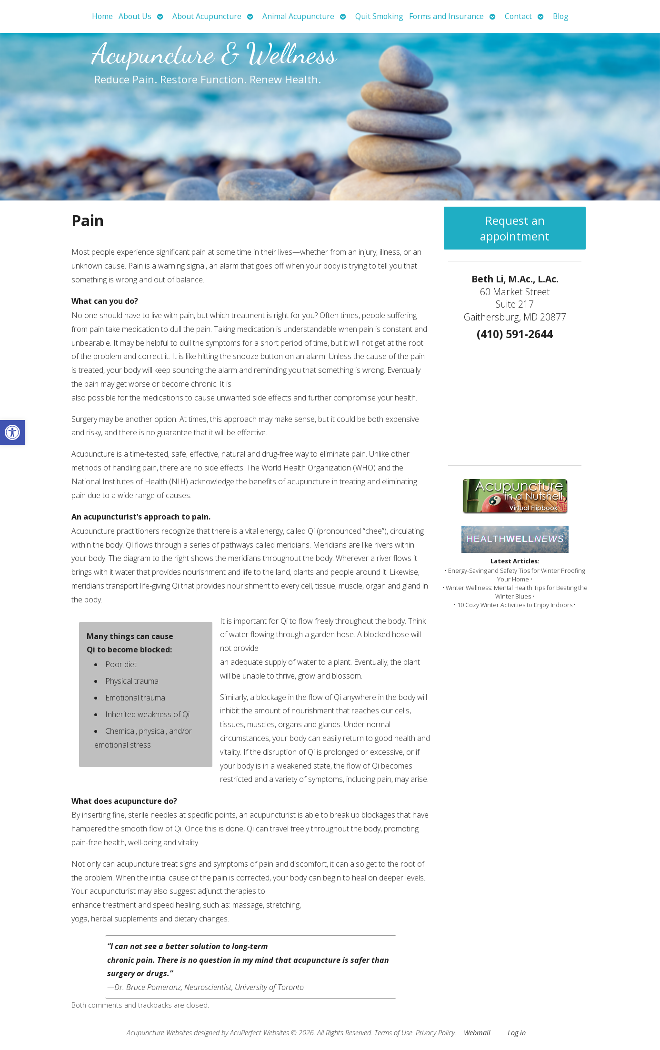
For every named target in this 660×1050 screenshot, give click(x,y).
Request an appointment (515, 228)
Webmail (477, 1032)
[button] (12, 432)
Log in (517, 1032)
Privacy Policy (435, 1032)
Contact (518, 16)
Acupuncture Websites (159, 1032)
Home (102, 16)
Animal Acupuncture (298, 16)
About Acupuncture (206, 16)
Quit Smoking (379, 16)
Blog (561, 16)
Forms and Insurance (446, 16)
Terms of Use (393, 1032)
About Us (135, 16)
